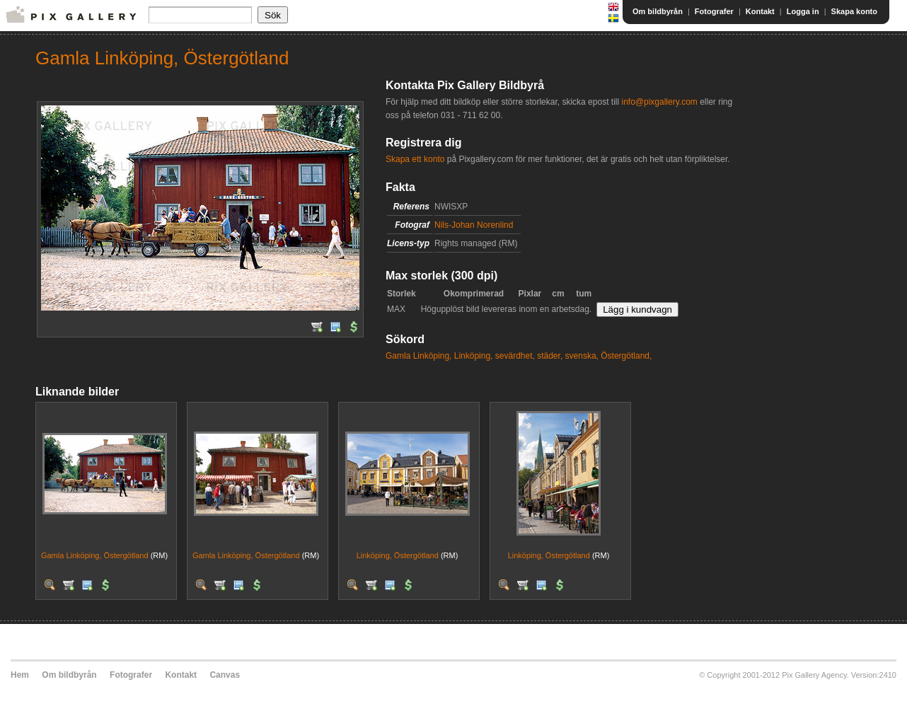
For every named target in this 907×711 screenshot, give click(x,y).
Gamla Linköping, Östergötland (95, 555)
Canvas (224, 675)
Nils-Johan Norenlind (473, 225)
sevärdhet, (515, 356)
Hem (20, 675)
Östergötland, (626, 356)
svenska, (582, 356)
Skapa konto (854, 11)
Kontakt (760, 11)
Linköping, (473, 356)
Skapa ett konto (415, 159)
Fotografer (714, 11)
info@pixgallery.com (659, 102)
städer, (549, 356)
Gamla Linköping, (418, 356)
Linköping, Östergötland (398, 555)
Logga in (803, 11)
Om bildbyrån (657, 11)
